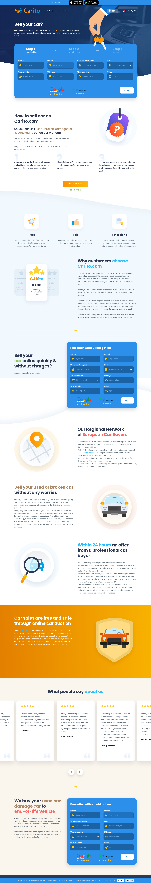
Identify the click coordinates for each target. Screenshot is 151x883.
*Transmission (24, 72)
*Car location (83, 72)
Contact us (63, 11)
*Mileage (51, 72)
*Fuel (109, 61)
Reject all (130, 880)
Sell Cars (50, 11)
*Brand (21, 61)
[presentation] (71, 772)
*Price (109, 72)
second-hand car (89, 452)
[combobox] (120, 65)
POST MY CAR (75, 184)
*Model (50, 61)
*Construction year (85, 61)
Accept (120, 880)
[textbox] (120, 65)
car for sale (27, 630)
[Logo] (27, 11)
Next (126, 90)
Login (112, 11)
